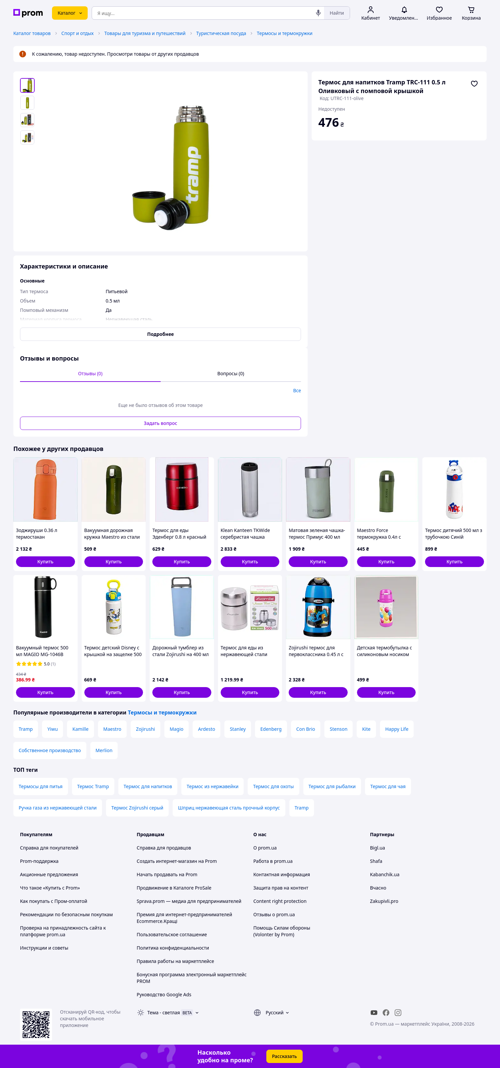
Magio (176, 729)
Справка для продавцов (164, 848)
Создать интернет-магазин (167, 861)
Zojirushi (145, 729)
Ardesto (206, 729)
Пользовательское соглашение (172, 934)
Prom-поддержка (39, 861)
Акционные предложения (49, 874)
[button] (45, 561)
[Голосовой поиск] (318, 13)
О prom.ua (265, 848)
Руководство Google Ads (164, 994)
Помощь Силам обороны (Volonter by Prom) (281, 931)
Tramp (26, 729)
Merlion (104, 750)
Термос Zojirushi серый (137, 808)
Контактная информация (281, 874)
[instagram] (398, 1013)
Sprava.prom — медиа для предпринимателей (189, 901)
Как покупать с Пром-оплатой (53, 901)
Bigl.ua (377, 848)
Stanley (238, 729)
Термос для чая (388, 786)
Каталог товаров (32, 33)
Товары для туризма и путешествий (145, 33)
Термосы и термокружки (284, 33)
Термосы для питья (41, 786)
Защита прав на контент (280, 888)
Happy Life (397, 729)
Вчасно (378, 888)
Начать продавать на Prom (167, 874)
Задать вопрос (160, 423)
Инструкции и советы (44, 948)
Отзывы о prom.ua (274, 914)
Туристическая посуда (221, 33)
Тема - (163, 1012)
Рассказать (284, 1056)
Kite (366, 729)
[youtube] (374, 1013)
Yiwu (52, 729)
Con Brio (305, 729)
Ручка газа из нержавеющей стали (58, 808)
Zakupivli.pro (384, 901)
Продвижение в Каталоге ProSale (174, 888)
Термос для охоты (273, 786)
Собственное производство (50, 750)
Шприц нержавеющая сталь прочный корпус (229, 808)
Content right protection (280, 901)
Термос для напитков (148, 786)
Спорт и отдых (77, 33)
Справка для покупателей (49, 848)
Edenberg (271, 729)
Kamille (80, 729)
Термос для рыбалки (332, 786)
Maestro (112, 729)
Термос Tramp (93, 786)
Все (297, 390)
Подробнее (160, 334)
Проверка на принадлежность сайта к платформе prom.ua (63, 931)
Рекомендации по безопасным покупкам (66, 914)
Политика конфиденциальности (173, 948)
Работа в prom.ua (273, 861)
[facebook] (386, 1013)
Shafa (376, 861)
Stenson (338, 729)
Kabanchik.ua (384, 874)
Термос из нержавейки (212, 786)
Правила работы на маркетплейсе (175, 961)
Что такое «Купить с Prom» (50, 888)
